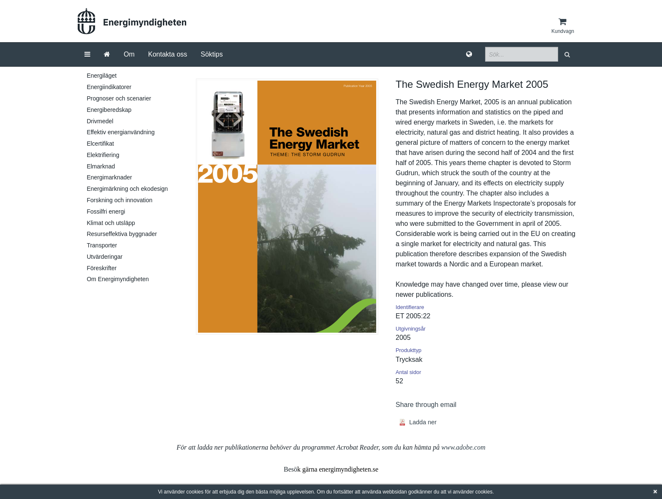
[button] (568, 54)
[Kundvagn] (563, 26)
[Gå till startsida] (107, 54)
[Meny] (87, 54)
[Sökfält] (521, 54)
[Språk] (469, 54)
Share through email (426, 404)
